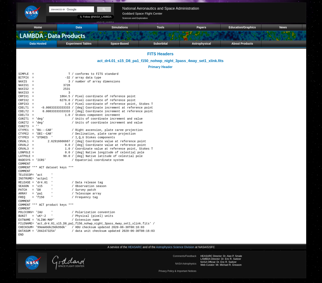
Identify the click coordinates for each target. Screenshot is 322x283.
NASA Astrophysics (185, 263)
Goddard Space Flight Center (142, 13)
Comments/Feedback (184, 256)
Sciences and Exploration (135, 18)
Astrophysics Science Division (175, 247)
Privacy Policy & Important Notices (177, 271)
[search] (71, 9)
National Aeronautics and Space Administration (160, 8)
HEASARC (135, 247)
